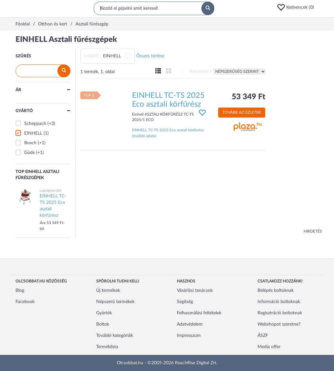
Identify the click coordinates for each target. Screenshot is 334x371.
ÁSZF (263, 335)
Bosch (30, 143)
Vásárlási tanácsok (195, 290)
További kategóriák (114, 335)
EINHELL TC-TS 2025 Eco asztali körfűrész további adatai (168, 133)
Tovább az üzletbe (241, 112)
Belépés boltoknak (276, 290)
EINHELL (33, 133)
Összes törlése (150, 56)
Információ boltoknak (279, 302)
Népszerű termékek (115, 302)
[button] (298, 7)
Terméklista (107, 347)
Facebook (25, 302)
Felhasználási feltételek (199, 313)
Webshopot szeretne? (279, 324)
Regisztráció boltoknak (280, 313)
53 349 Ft (248, 97)
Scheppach (35, 123)
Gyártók (104, 313)
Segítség (185, 302)
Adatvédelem (190, 324)
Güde (29, 152)
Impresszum (189, 335)
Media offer (269, 347)
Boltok (102, 324)
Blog (19, 290)
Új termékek (108, 290)
